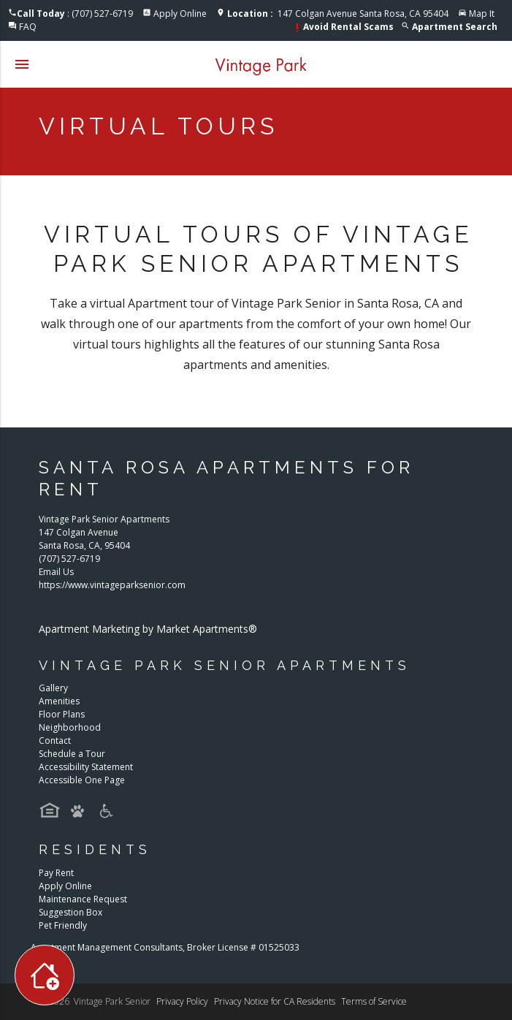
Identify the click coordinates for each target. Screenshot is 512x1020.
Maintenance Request (83, 899)
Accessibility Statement (86, 767)
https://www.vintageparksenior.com (112, 585)
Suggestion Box (70, 912)
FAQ (28, 26)
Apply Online (180, 13)
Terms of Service (374, 1001)
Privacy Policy (182, 1001)
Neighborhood (70, 727)
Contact (55, 740)
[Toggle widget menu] (44, 975)
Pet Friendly (63, 925)
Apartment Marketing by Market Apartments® (148, 629)
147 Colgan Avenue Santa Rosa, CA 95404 (337, 13)
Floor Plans (62, 714)
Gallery (53, 688)
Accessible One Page (82, 780)
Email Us (56, 572)
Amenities (59, 701)
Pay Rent (56, 873)
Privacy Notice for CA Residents (274, 1001)
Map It (481, 13)
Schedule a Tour (72, 753)
